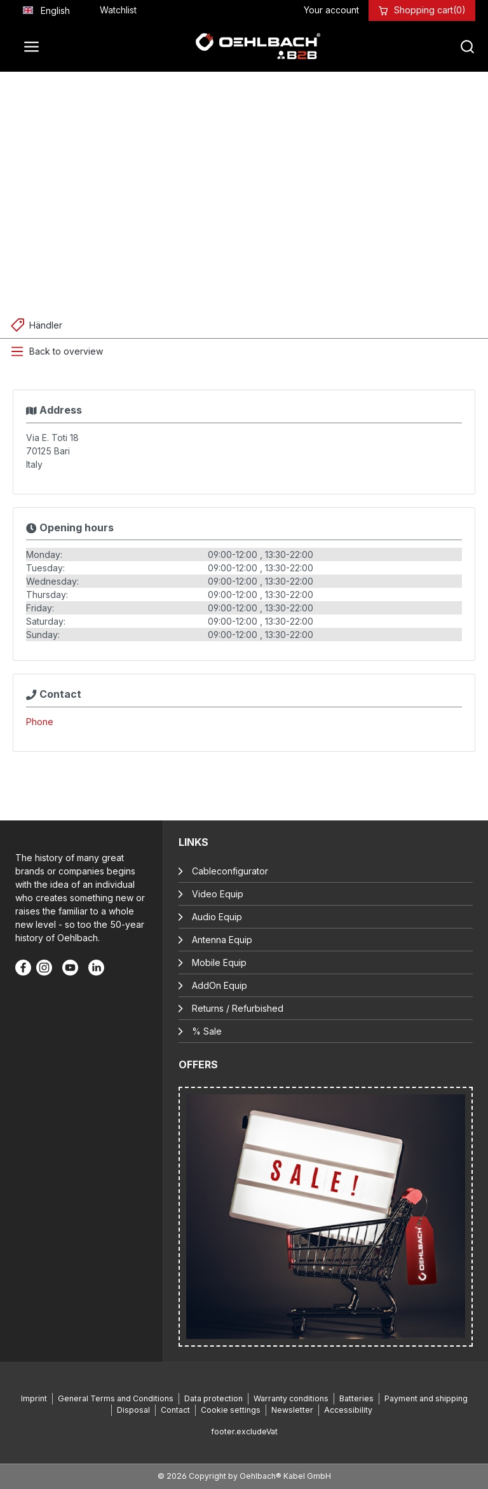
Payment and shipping (426, 1398)
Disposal (133, 1410)
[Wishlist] (118, 10)
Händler (45, 325)
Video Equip (217, 893)
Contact (175, 1410)
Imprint (34, 1398)
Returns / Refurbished (237, 1008)
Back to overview (66, 351)
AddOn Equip (219, 985)
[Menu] (35, 46)
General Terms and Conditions (115, 1398)
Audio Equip (217, 916)
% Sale (207, 1031)
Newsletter (292, 1410)
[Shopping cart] (429, 10)
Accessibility (348, 1410)
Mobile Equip (219, 962)
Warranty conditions (291, 1398)
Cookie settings (231, 1410)
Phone (39, 721)
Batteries (356, 1398)
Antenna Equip (222, 939)
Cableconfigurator (230, 871)
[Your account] (331, 10)
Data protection (213, 1398)
